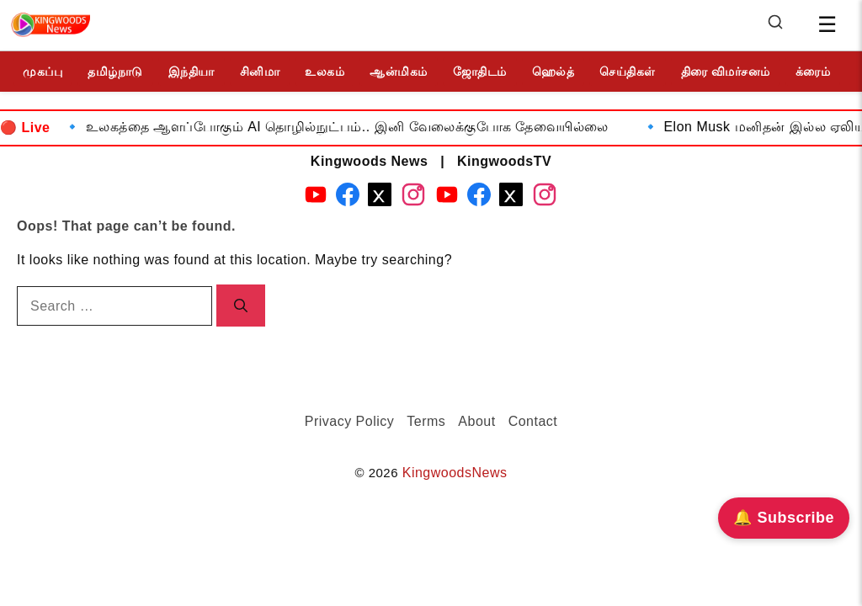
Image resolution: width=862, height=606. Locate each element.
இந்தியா (191, 71)
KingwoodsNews (455, 472)
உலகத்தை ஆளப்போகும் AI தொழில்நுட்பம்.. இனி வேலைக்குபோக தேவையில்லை (356, 127)
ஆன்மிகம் (399, 71)
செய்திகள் (627, 71)
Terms (426, 421)
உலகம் (324, 71)
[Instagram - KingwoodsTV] (544, 198)
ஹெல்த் (553, 71)
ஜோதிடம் (480, 71)
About (476, 421)
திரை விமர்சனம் (725, 71)
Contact (533, 421)
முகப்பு (42, 71)
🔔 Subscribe (783, 517)
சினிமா (260, 71)
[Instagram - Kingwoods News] (413, 198)
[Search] (775, 25)
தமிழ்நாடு (115, 71)
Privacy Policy (350, 421)
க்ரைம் (813, 71)
